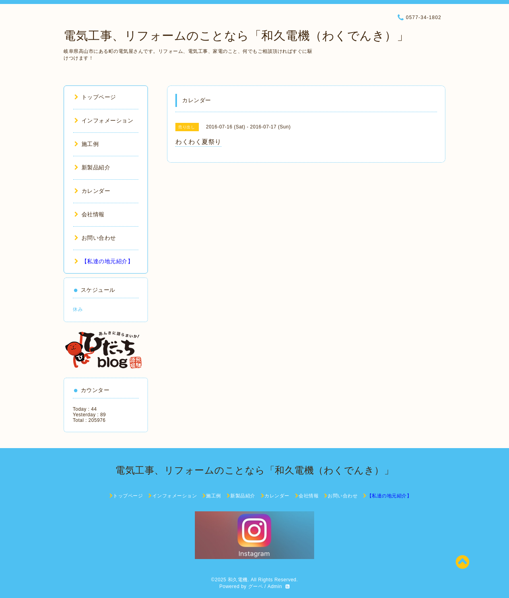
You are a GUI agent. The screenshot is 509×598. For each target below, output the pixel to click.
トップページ (95, 97)
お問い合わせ (95, 238)
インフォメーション (103, 120)
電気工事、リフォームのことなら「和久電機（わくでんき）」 (236, 35)
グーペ (255, 586)
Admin (275, 586)
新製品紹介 (92, 167)
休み (78, 309)
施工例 (86, 144)
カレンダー (92, 191)
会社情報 (89, 214)
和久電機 (238, 579)
